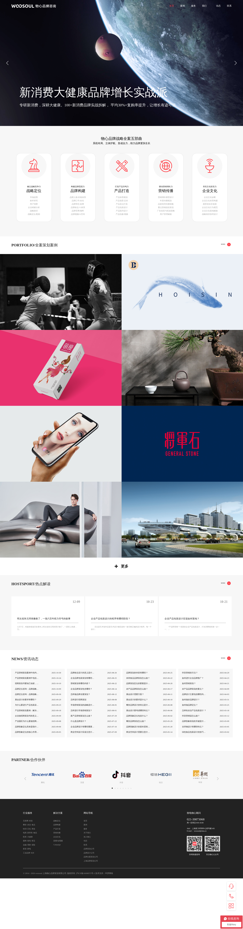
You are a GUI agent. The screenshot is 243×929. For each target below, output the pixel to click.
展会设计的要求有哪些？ (26, 750)
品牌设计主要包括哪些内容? (194, 745)
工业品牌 (26, 903)
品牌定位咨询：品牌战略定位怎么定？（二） (27, 739)
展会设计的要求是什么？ (137, 750)
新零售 (30, 883)
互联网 (25, 871)
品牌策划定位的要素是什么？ (138, 734)
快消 (25, 879)
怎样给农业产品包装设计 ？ (194, 761)
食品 (33, 875)
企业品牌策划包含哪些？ (81, 739)
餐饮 (25, 875)
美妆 (33, 879)
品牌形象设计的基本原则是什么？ (138, 777)
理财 (29, 895)
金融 (25, 895)
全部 (153, 257)
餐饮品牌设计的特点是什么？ (138, 755)
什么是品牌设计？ (78, 772)
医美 (25, 887)
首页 (171, 6)
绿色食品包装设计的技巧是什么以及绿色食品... (194, 782)
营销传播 (199, 257)
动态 (218, 6)
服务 (193, 6)
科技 (31, 871)
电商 (25, 883)
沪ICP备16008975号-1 (85, 924)
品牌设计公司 (89, 903)
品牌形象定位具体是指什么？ (27, 777)
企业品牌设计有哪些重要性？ (83, 777)
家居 (25, 899)
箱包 (29, 891)
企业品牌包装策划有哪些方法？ (83, 728)
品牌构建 (175, 257)
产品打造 (187, 257)
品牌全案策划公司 (91, 907)
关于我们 (87, 883)
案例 (182, 6)
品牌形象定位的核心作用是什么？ (27, 782)
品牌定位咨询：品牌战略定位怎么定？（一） (27, 745)
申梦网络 (109, 924)
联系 (229, 6)
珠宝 (33, 891)
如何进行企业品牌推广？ (193, 728)
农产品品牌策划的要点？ (193, 739)
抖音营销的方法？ (190, 723)
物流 (35, 883)
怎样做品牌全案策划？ (80, 745)
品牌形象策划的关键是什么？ (194, 772)
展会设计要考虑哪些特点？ (138, 761)
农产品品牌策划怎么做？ (137, 739)
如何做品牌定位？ (190, 755)
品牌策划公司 (89, 899)
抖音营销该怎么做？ (191, 766)
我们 (204, 6)
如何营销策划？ (189, 734)
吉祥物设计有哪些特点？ (193, 777)
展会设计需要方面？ (135, 745)
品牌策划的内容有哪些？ (137, 723)
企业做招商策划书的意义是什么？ (27, 766)
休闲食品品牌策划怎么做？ (138, 728)
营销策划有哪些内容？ (80, 734)
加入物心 (87, 887)
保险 (33, 895)
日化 (29, 879)
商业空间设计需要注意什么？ (138, 782)
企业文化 (211, 257)
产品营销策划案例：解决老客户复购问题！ (27, 761)
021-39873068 (195, 869)
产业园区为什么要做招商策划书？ (27, 772)
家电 (29, 899)
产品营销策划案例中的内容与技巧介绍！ (27, 723)
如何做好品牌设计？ (191, 750)
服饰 (25, 891)
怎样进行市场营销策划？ (81, 761)
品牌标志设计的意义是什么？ (83, 723)
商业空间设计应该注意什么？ (83, 782)
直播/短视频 (58, 891)
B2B (32, 903)
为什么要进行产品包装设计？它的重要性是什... (27, 755)
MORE (222, 257)
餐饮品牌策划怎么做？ (136, 772)
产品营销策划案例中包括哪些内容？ (27, 728)
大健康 (30, 887)
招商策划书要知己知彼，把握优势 (27, 734)
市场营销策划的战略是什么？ (83, 755)
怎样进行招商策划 (78, 750)
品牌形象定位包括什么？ (137, 766)
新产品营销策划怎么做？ (81, 766)
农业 (29, 875)
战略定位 (163, 257)
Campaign (57, 895)
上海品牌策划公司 (91, 911)
